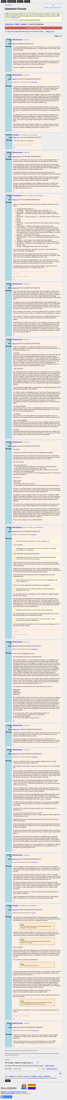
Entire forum (9, 24)
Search (20, 1)
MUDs (17, 24)
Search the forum (51, 1068)
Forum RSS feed (9, 1093)
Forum (27, 1)
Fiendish (33, 912)
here (20, 595)
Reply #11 (15, 754)
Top (13, 70)
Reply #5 (15, 288)
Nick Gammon (34, 534)
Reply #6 (15, 343)
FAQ (60, 7)
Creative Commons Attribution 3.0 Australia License (37, 1078)
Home (4, 1)
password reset (14, 17)
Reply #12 (16, 859)
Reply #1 (15, 79)
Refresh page (50, 31)
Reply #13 (15, 909)
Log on (53, 5)
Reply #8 (15, 531)
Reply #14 (16, 1027)
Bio (28, 39)
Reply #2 (16, 137)
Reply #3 (15, 156)
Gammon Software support (18, 1092)
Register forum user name (50, 7)
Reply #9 (15, 646)
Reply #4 (15, 199)
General (23, 24)
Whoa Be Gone (35, 82)
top (60, 1073)
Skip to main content (8, 4)
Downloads (11, 1)
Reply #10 (16, 729)
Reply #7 (15, 446)
